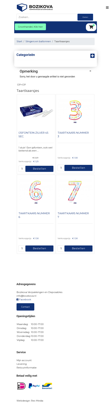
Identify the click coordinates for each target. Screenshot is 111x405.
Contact (25, 307)
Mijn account (24, 360)
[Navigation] (107, 7)
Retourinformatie (27, 367)
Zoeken (85, 17)
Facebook (24, 299)
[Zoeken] (48, 17)
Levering (22, 363)
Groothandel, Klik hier (30, 26)
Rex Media (37, 400)
